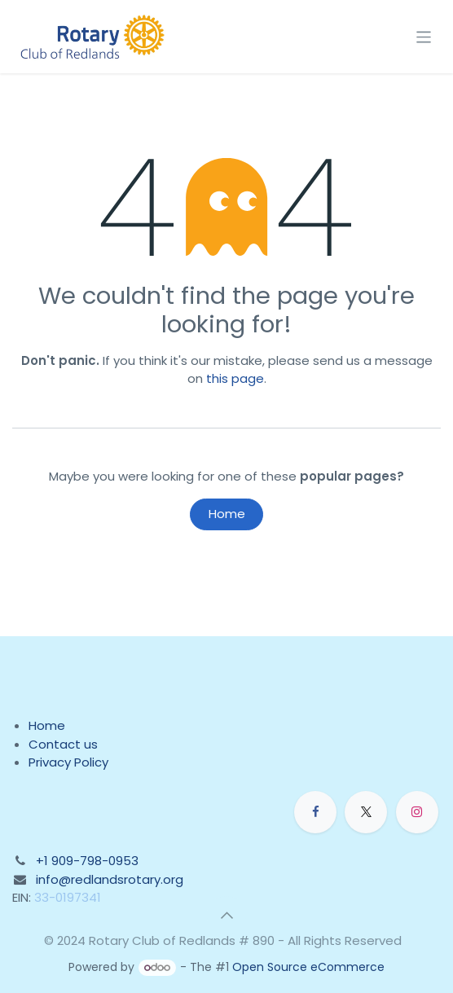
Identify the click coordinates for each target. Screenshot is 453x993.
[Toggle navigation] (424, 36)
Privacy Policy (68, 762)
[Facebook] (315, 812)
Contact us (63, 744)
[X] (366, 812)
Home (227, 513)
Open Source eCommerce (308, 967)
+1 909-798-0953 (87, 860)
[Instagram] (417, 812)
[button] (226, 915)
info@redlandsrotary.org (109, 879)
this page (235, 378)
